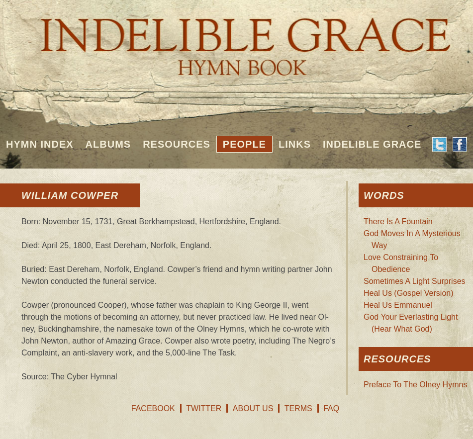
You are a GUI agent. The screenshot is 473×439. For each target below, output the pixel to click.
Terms (298, 408)
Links (295, 144)
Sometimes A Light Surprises (415, 281)
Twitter (203, 408)
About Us (253, 408)
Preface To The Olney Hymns (415, 384)
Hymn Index (40, 144)
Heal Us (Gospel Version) (409, 293)
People (244, 144)
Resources (176, 144)
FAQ (331, 408)
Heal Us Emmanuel (398, 305)
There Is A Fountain (398, 221)
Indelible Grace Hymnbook (236, 40)
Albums (108, 144)
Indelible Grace (372, 144)
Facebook (153, 408)
